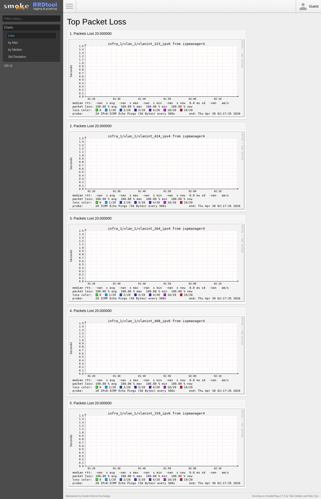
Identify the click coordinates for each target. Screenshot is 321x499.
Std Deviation (17, 57)
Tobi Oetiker (295, 496)
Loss (11, 35)
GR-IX (8, 66)
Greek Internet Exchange (96, 496)
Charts (8, 27)
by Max (13, 42)
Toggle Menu (69, 6)
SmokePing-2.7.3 (275, 496)
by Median (15, 49)
